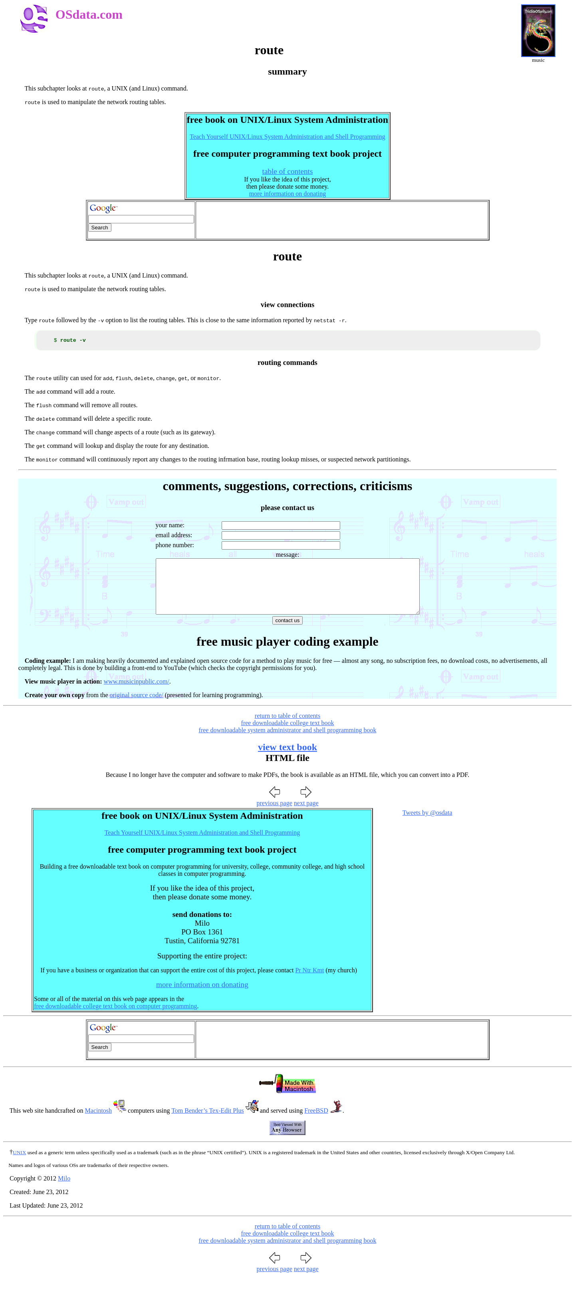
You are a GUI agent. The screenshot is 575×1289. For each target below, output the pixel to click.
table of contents (287, 171)
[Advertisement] (341, 220)
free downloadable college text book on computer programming (115, 1018)
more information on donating (287, 193)
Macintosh (98, 1122)
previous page (274, 815)
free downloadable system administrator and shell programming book (288, 742)
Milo (64, 1190)
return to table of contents (287, 727)
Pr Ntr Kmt (309, 982)
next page (306, 815)
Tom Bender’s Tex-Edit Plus (207, 1122)
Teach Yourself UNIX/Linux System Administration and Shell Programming (287, 136)
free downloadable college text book (287, 734)
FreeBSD (316, 1122)
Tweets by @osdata (427, 824)
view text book (287, 759)
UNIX (19, 1164)
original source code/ (136, 707)
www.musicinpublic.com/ (136, 693)
